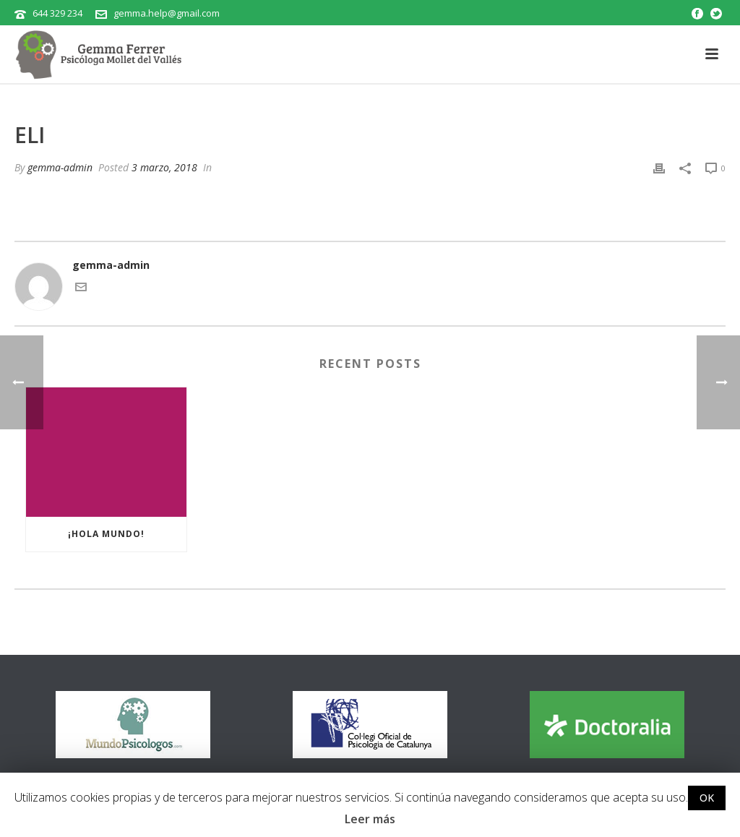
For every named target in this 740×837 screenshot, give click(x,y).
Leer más (370, 819)
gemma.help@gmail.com (166, 13)
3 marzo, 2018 (164, 167)
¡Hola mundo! (106, 534)
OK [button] (707, 797)
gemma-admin (59, 167)
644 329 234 (57, 13)
